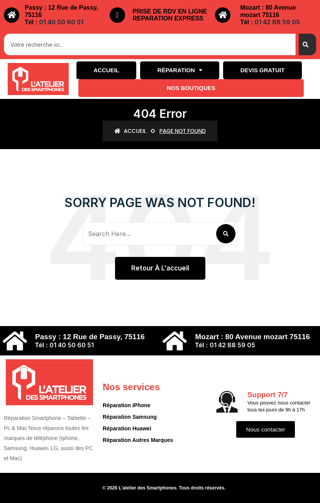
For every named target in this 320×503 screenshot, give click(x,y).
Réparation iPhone (127, 405)
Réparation (179, 70)
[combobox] (150, 44)
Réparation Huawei (127, 428)
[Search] (307, 44)
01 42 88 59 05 (277, 22)
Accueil (106, 70)
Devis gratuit (262, 70)
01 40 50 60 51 (61, 22)
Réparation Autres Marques (138, 440)
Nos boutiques (191, 88)
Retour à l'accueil (160, 268)
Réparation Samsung (130, 417)
